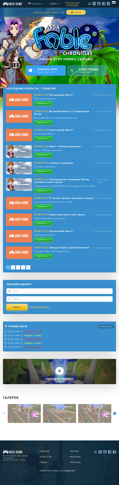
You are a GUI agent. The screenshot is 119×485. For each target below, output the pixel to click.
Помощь (75, 462)
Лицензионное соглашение (57, 471)
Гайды (43, 462)
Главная (45, 451)
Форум (74, 451)
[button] (4, 413)
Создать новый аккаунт (46, 12)
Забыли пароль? (40, 307)
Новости (45, 457)
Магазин (75, 457)
